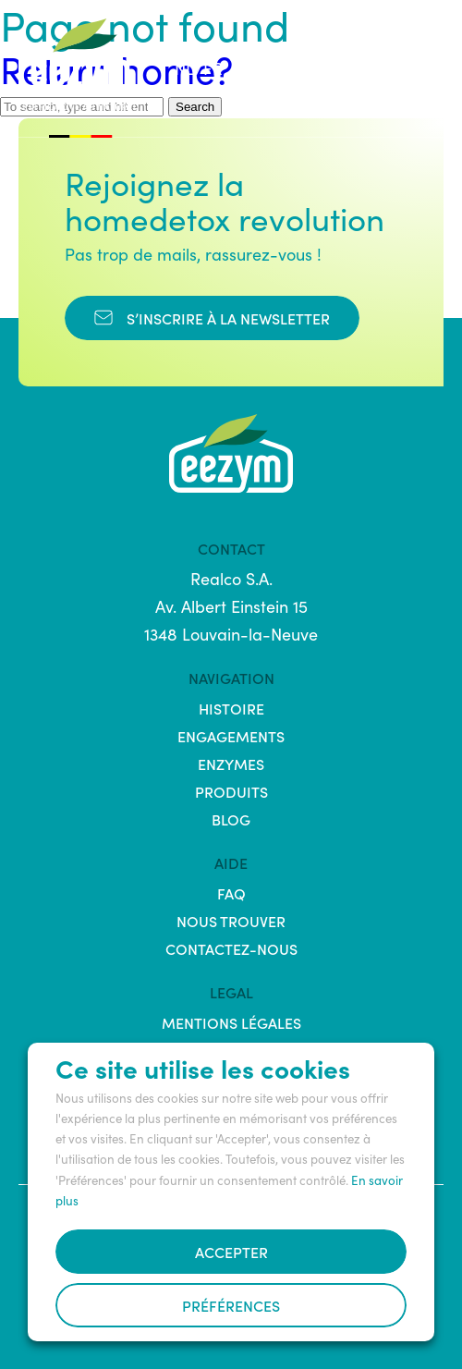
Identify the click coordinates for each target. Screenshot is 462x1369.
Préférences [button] (231, 1305)
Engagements (231, 736)
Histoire (231, 708)
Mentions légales (231, 1022)
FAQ (231, 893)
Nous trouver (231, 921)
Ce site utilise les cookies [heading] (202, 1068)
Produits (231, 791)
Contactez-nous (231, 948)
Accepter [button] (231, 1251)
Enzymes (231, 763)
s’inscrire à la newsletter (212, 318)
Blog (231, 819)
